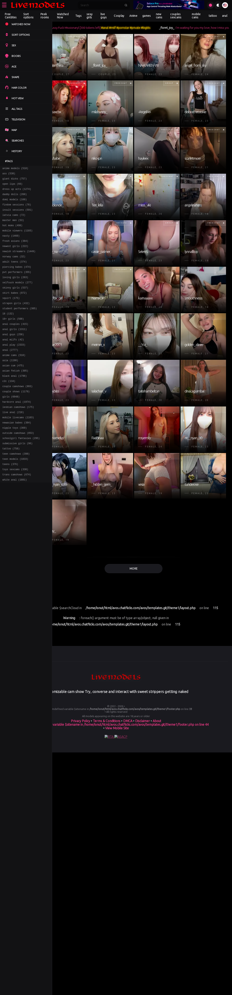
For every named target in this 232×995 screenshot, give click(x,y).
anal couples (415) (15, 342)
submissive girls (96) (17, 475)
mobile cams (196, 16)
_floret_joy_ (186, 27)
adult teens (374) (14, 273)
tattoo (213, 15)
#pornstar (142, 27)
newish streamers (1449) (18, 261)
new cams (159, 16)
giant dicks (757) (14, 180)
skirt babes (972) (14, 307)
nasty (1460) (11, 244)
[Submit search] (126, 5)
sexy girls (89, 16)
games (146, 15)
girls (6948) (11, 423)
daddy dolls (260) (14, 197)
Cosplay (119, 15)
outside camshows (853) (18, 464)
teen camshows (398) (16, 487)
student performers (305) (19, 325)
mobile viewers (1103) (17, 238)
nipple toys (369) (14, 458)
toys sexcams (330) (15, 504)
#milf (132, 27)
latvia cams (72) (13, 221)
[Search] (101, 5)
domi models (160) (14, 203)
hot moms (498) (12, 232)
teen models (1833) (15, 493)
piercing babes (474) (16, 278)
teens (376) (10, 498)
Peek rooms (44, 16)
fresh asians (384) (15, 250)
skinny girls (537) (15, 302)
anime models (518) (15, 168)
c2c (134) (8, 406)
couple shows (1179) (16, 417)
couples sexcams (175, 16)
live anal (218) (13, 441)
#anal (124, 27)
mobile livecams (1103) (18, 446)
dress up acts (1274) (16, 192)
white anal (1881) (14, 516)
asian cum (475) (13, 388)
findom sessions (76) (16, 209)
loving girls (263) (15, 290)
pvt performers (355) (16, 284)
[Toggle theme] (218, 5)
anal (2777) (10, 371)
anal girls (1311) (14, 348)
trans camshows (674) (16, 510)
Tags (79, 15)
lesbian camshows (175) (18, 435)
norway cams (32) (13, 267)
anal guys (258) (13, 354)
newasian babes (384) (16, 452)
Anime (133, 15)
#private (154, 27)
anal (224, 15)
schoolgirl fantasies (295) (21, 470)
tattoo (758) (11, 481)
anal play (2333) (13, 365)
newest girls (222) (15, 255)
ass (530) (8, 174)
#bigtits (165, 27)
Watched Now (63, 16)
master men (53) (13, 226)
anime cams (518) (13, 377)
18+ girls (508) (13, 336)
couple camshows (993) (17, 412)
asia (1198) (10, 383)
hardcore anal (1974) (16, 429)
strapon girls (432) (16, 319)
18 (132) (8, 331)
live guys (103, 16)
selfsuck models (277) (17, 296)
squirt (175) (11, 313)
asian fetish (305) (15, 394)
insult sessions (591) (17, 215)
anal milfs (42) (13, 360)
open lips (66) (12, 186)
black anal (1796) (14, 400)
